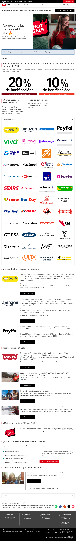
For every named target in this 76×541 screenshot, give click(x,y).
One (8, 1)
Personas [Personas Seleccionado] (4, 1)
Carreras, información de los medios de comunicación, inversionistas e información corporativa (65, 521)
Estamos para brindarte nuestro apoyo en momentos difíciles (47, 519)
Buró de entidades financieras (10, 531)
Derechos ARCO (59, 532)
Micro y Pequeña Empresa (20, 1)
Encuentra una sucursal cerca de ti (28, 520)
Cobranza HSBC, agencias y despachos (67, 533)
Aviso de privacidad (30, 530)
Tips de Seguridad (7, 530)
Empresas (30, 1)
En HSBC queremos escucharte (10, 518)
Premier (12, 1)
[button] (38, 119)
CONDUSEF (49, 532)
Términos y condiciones (18, 530)
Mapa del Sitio (51, 530)
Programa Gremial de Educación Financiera (29, 531)
